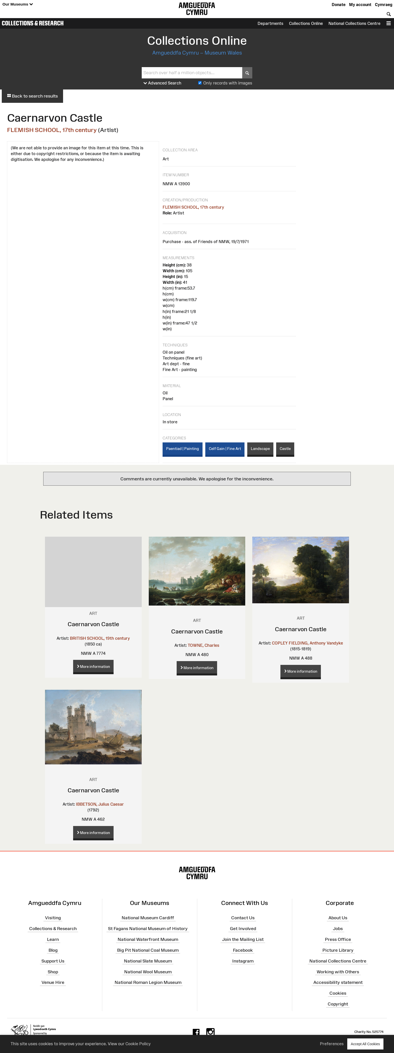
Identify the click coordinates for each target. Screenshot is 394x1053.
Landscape (260, 448)
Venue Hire (52, 982)
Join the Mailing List (243, 939)
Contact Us (243, 917)
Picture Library (338, 950)
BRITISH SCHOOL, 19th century (100, 638)
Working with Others (338, 971)
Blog (53, 950)
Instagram (243, 961)
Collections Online (306, 23)
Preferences (332, 1043)
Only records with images (227, 83)
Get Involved (243, 928)
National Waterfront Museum (148, 939)
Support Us (52, 961)
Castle (285, 448)
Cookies (337, 993)
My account (360, 4)
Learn (53, 939)
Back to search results (32, 96)
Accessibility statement (338, 982)
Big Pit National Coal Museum (148, 950)
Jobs (338, 928)
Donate (339, 4)
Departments (270, 23)
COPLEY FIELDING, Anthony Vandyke (307, 643)
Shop (53, 971)
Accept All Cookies (365, 1044)
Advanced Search (162, 83)
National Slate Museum (148, 961)
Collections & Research (33, 23)
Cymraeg (383, 4)
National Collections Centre (354, 23)
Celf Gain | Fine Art (225, 448)
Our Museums (18, 4)
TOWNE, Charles (203, 645)
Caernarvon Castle (93, 624)
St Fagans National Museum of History (148, 928)
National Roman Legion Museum (148, 982)
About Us (337, 917)
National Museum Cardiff (148, 917)
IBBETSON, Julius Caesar (100, 804)
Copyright (338, 1003)
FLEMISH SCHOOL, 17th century (52, 129)
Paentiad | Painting (182, 448)
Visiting (53, 917)
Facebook (243, 950)
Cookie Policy (138, 1043)
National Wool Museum (148, 971)
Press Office (338, 939)
